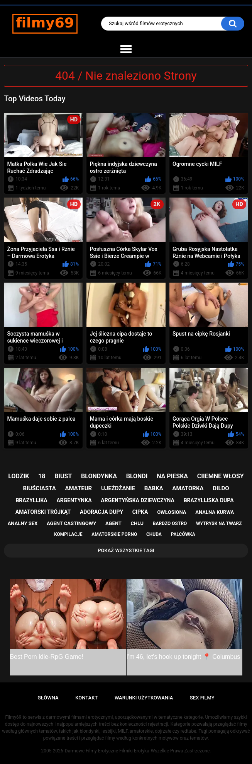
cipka (140, 512)
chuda (154, 534)
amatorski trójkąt (43, 512)
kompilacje (68, 534)
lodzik (18, 476)
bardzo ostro (170, 523)
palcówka (183, 534)
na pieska (172, 476)
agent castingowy (71, 523)
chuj (137, 523)
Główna (47, 698)
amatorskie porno (114, 534)
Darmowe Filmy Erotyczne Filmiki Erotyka (107, 751)
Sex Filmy (202, 698)
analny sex (23, 523)
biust (63, 476)
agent (113, 523)
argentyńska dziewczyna (137, 500)
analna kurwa (214, 512)
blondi (137, 476)
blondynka (99, 476)
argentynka (73, 500)
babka (153, 488)
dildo (221, 488)
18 (41, 476)
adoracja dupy (101, 512)
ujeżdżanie (118, 488)
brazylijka (31, 500)
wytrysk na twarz (219, 523)
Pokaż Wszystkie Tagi (126, 550)
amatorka (187, 488)
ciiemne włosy (220, 476)
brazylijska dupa (209, 500)
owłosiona (171, 512)
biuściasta (39, 488)
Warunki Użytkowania (144, 698)
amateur (78, 488)
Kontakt (86, 698)
